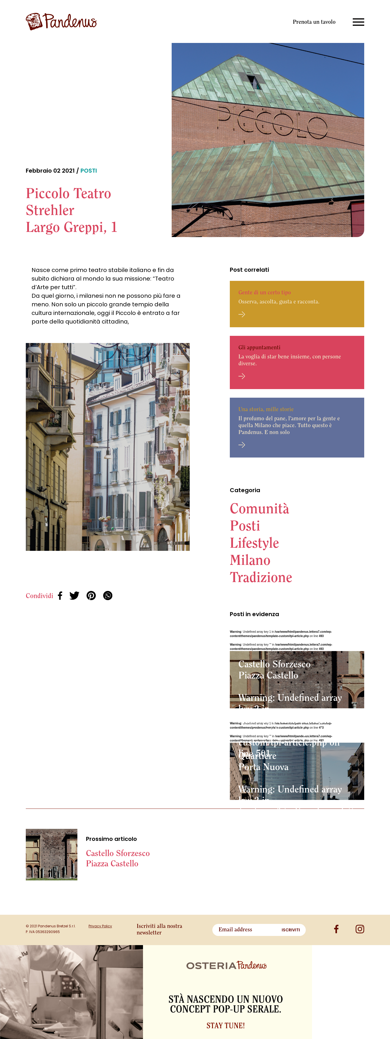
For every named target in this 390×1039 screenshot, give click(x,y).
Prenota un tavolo (314, 22)
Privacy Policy (100, 926)
